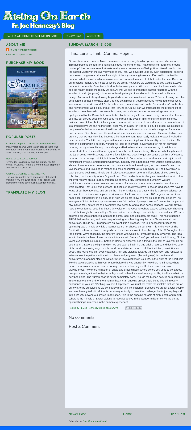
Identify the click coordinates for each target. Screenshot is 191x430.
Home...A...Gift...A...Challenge (22, 158)
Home (127, 414)
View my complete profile (19, 54)
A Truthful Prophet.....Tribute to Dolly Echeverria (31, 143)
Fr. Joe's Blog (73, 35)
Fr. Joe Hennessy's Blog (23, 49)
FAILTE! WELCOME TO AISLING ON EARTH (33, 35)
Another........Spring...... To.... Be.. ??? (25, 173)
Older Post (177, 414)
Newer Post (77, 414)
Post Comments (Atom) (95, 421)
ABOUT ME (94, 35)
